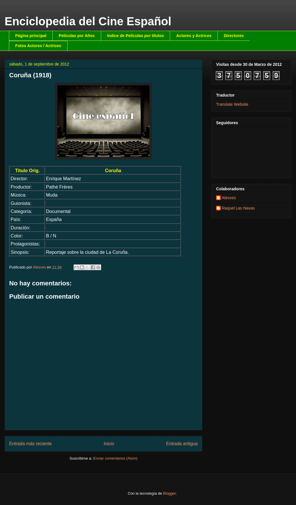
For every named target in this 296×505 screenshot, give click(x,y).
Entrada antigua (182, 443)
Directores (234, 35)
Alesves (229, 197)
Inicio (109, 443)
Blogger (169, 493)
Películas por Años (77, 35)
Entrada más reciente (30, 443)
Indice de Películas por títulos (135, 35)
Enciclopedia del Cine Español (88, 21)
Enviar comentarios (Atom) (115, 458)
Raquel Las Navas (238, 208)
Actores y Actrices (193, 35)
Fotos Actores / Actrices (38, 45)
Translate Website (232, 104)
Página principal (30, 35)
